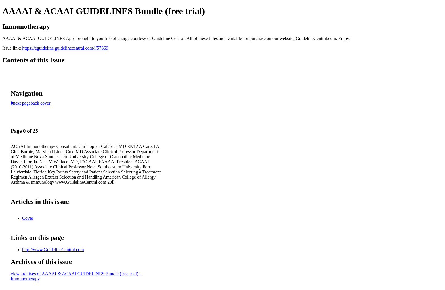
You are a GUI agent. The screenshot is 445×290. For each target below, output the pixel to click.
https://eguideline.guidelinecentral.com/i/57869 (65, 48)
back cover (41, 103)
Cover (27, 218)
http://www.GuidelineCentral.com (53, 249)
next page (22, 103)
